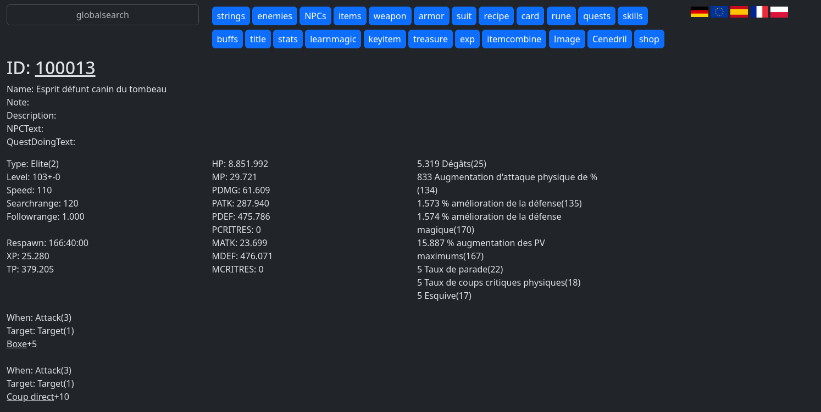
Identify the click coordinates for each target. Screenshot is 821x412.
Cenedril (609, 39)
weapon (390, 16)
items (350, 16)
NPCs (315, 16)
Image (567, 39)
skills (632, 16)
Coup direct (30, 397)
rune (561, 16)
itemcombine (514, 39)
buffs (227, 39)
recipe (496, 16)
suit (464, 16)
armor (432, 16)
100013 (65, 67)
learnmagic (333, 39)
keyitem (385, 39)
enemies (274, 16)
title (258, 39)
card (531, 16)
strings (231, 16)
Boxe (17, 344)
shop (649, 39)
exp (467, 39)
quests (597, 16)
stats (288, 39)
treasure (430, 39)
